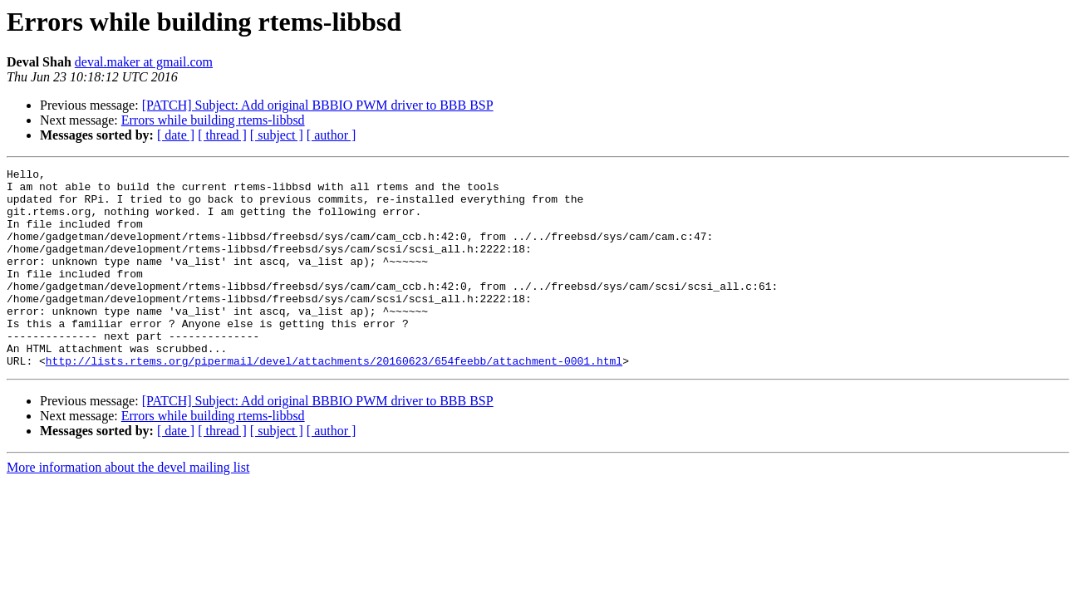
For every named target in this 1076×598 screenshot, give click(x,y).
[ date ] (175, 135)
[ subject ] (276, 135)
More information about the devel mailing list (128, 507)
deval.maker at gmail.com (144, 62)
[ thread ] (222, 135)
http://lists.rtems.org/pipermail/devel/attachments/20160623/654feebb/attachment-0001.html (334, 400)
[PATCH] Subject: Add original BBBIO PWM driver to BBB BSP (318, 105)
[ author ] (331, 135)
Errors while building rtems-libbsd (213, 120)
